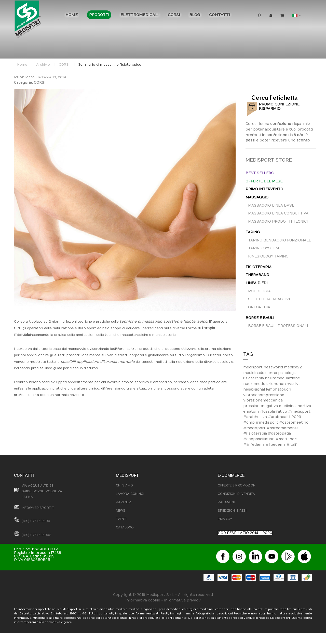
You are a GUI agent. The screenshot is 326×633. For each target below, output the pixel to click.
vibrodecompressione (263, 395)
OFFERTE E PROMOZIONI (237, 485)
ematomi (252, 411)
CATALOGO (125, 527)
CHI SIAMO (124, 485)
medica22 (293, 367)
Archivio (43, 65)
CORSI (64, 65)
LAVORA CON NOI (130, 494)
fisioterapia (254, 378)
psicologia (287, 373)
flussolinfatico (274, 411)
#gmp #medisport (261, 422)
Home (22, 65)
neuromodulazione (282, 378)
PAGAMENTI (227, 502)
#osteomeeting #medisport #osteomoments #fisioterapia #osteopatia (275, 428)
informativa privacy (182, 600)
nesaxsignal (254, 389)
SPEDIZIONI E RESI (232, 510)
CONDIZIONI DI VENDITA (236, 494)
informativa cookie (143, 600)
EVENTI (121, 519)
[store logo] (35, 20)
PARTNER (123, 502)
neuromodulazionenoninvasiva (272, 384)
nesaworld (274, 367)
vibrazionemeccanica (263, 400)
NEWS (120, 510)
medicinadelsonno (260, 373)
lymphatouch (278, 389)
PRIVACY (225, 519)
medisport (253, 367)
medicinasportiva (295, 406)
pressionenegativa (261, 406)
